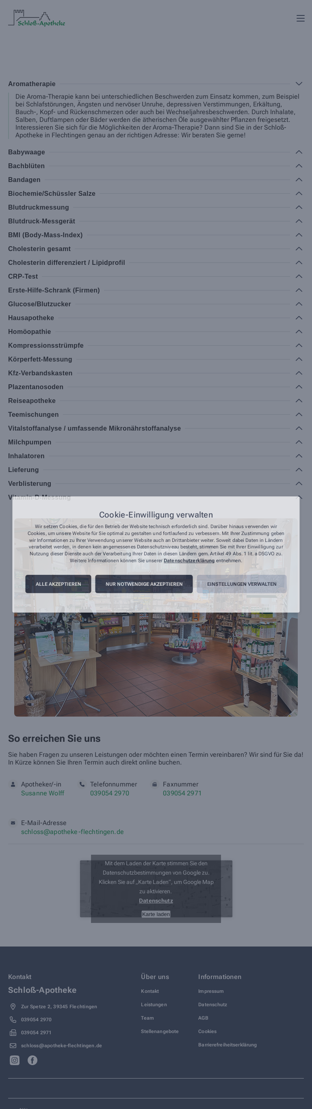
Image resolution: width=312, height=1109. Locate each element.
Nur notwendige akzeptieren (144, 584)
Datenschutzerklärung (189, 560)
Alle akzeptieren (58, 584)
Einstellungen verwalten (242, 584)
